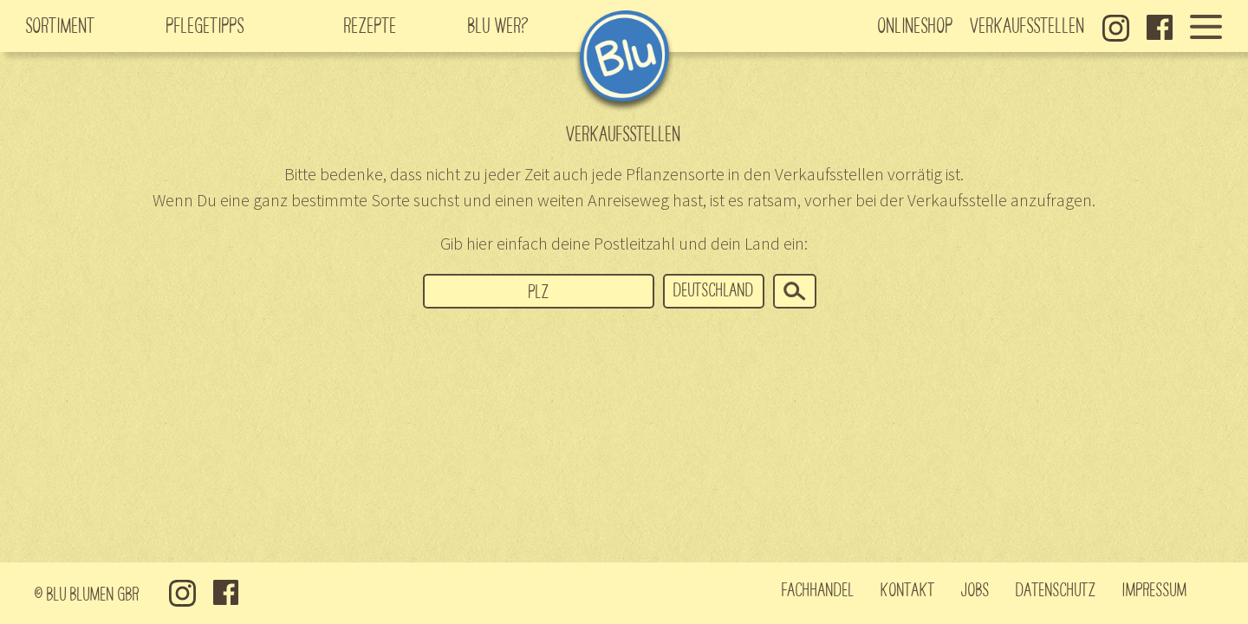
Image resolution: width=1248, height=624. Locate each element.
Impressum (1154, 588)
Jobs (975, 588)
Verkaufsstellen (1028, 24)
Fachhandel (818, 588)
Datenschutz (1056, 588)
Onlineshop (915, 24)
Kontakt (908, 588)
